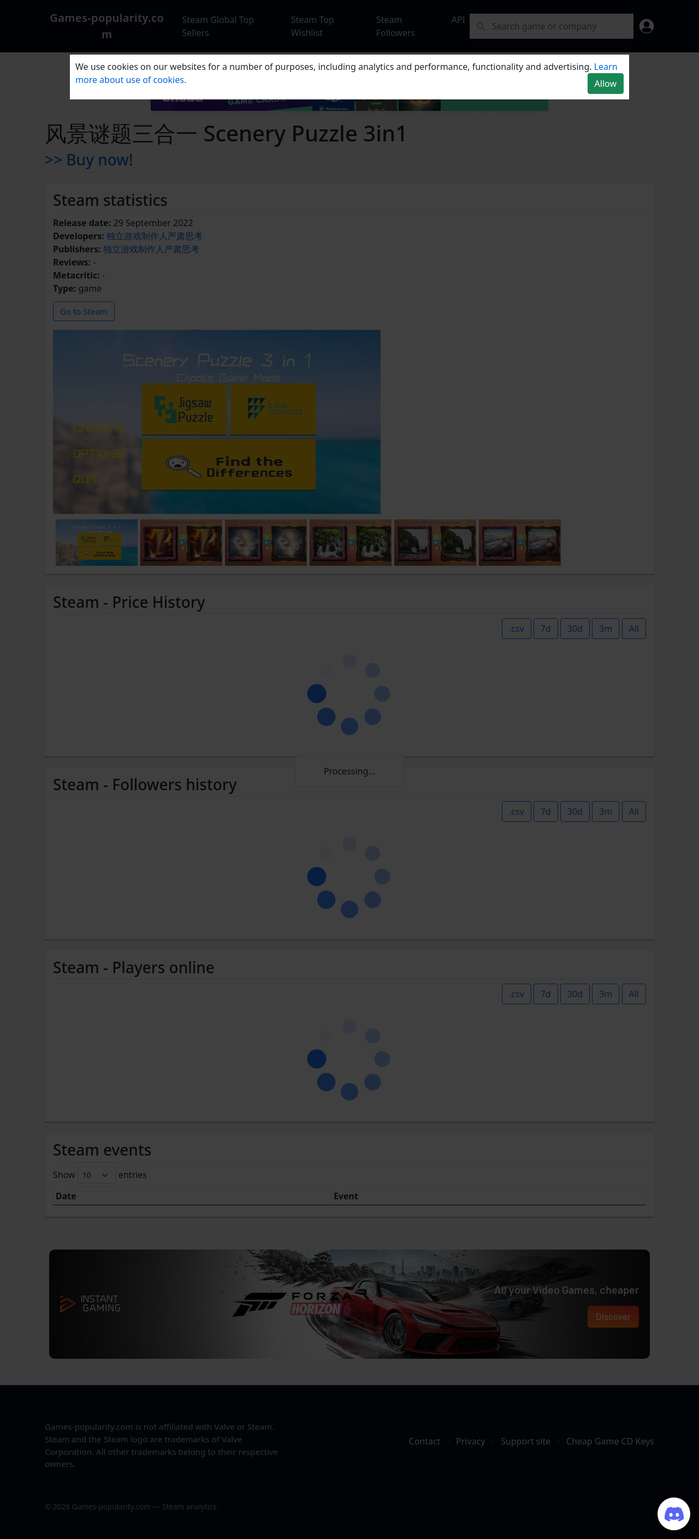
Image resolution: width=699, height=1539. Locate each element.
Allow (606, 84)
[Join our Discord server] (673, 1513)
